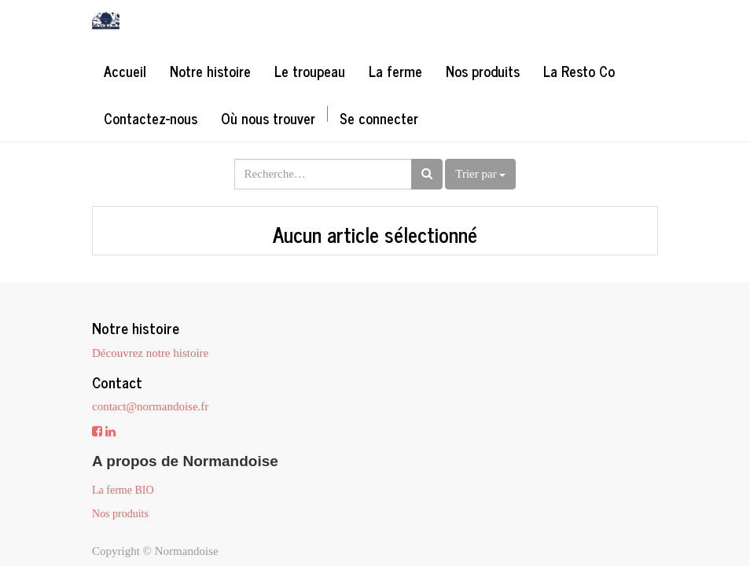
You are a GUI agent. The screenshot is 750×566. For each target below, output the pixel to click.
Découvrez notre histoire (150, 353)
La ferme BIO (123, 490)
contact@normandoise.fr (150, 406)
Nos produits (120, 514)
